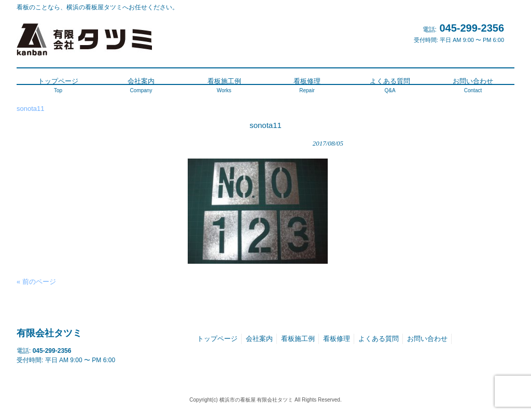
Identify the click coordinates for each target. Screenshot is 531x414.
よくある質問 (378, 338)
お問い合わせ (427, 338)
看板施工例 (298, 338)
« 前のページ (36, 281)
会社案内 (259, 338)
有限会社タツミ (49, 333)
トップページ (217, 338)
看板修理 (336, 338)
